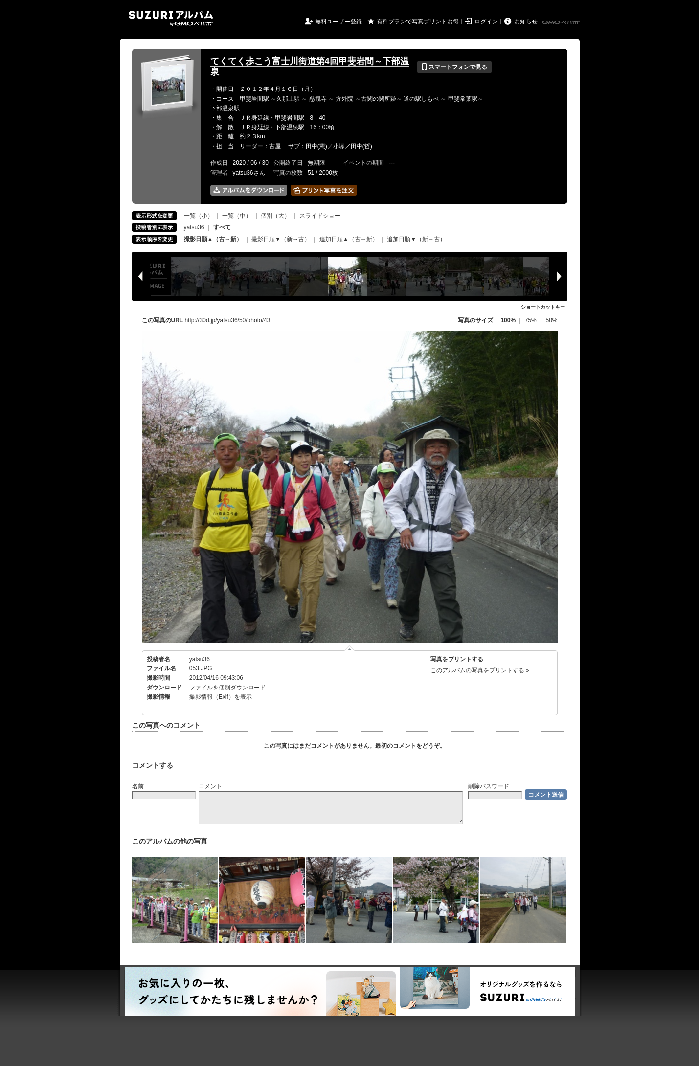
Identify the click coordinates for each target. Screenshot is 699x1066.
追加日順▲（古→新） (348, 239)
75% (531, 320)
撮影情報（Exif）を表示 (220, 696)
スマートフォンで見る (454, 67)
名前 (138, 786)
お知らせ (526, 21)
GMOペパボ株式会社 (561, 22)
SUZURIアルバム (171, 18)
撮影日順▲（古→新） (213, 239)
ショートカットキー (543, 307)
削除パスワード (488, 786)
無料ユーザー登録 (338, 21)
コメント (210, 786)
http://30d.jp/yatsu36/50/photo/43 (228, 320)
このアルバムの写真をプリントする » (479, 670)
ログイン (486, 21)
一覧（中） (236, 215)
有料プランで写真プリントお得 (418, 21)
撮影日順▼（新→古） (280, 239)
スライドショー (319, 215)
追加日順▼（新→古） (416, 239)
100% (508, 320)
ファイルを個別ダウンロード (227, 687)
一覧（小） (198, 215)
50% (551, 320)
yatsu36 (194, 227)
